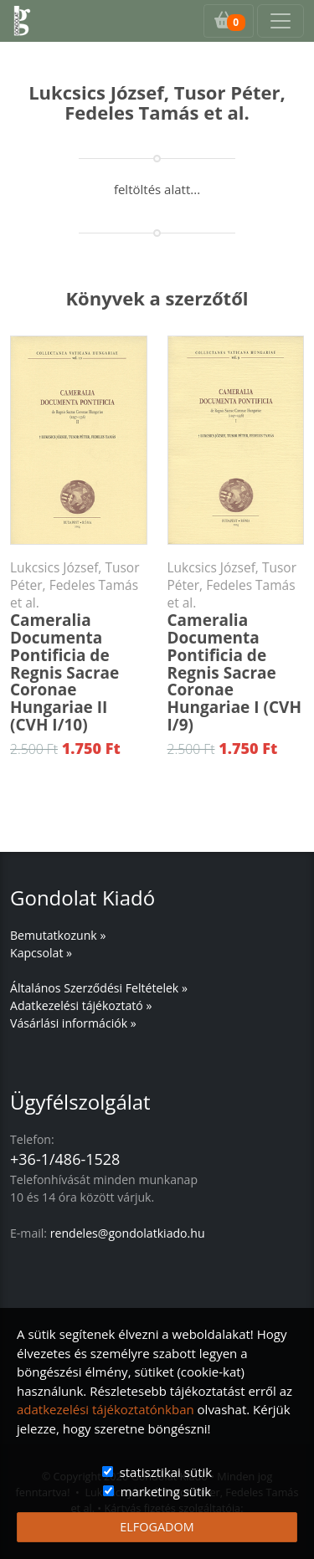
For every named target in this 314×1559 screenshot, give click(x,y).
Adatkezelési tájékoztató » (81, 1005)
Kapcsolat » (41, 953)
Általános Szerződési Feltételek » (99, 988)
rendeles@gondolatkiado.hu (127, 1233)
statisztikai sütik (166, 1472)
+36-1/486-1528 (65, 1159)
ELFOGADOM (156, 1527)
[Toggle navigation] (280, 21)
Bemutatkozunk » (58, 935)
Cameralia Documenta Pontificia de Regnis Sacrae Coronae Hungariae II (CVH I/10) (78, 647)
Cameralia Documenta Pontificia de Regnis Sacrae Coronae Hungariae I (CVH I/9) (236, 647)
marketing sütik (166, 1491)
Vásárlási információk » (73, 1023)
